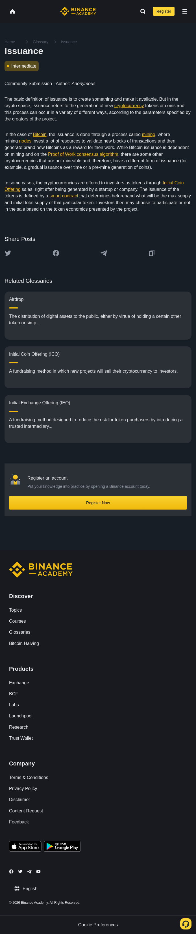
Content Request (26, 810)
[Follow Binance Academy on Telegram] (29, 871)
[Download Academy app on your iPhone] (25, 847)
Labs (14, 704)
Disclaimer (19, 799)
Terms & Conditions (28, 777)
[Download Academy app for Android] (62, 847)
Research (18, 727)
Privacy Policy (23, 788)
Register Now (98, 503)
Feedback (19, 821)
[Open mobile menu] (184, 11)
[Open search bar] (141, 11)
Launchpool (20, 715)
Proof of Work (62, 154)
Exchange (19, 682)
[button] (184, 11)
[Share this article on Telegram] (103, 253)
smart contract (63, 195)
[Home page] (78, 11)
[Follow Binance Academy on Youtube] (38, 871)
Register (163, 11)
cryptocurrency (129, 105)
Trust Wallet (21, 738)
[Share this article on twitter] (8, 253)
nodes (25, 141)
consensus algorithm (97, 154)
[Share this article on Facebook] (56, 253)
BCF (13, 693)
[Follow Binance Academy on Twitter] (20, 871)
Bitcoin (40, 134)
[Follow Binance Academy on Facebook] (11, 871)
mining (148, 134)
